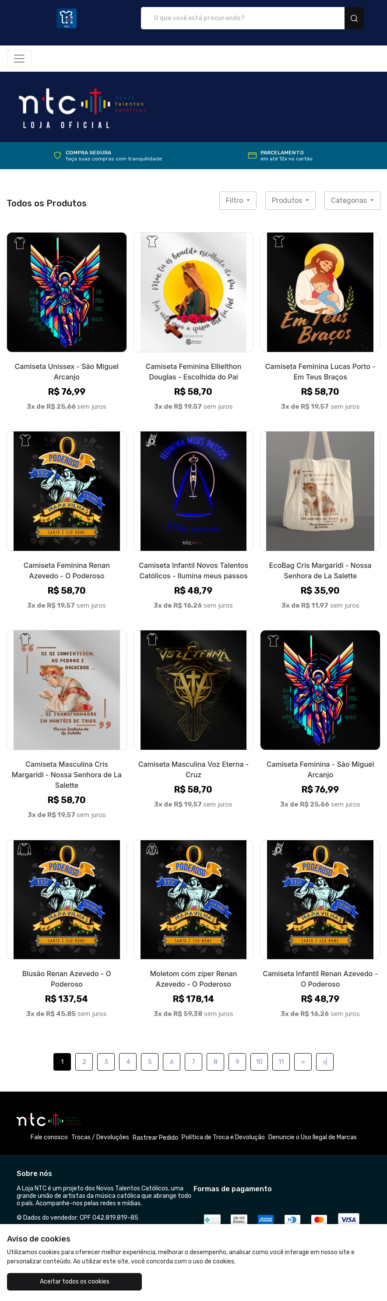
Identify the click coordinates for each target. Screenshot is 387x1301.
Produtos (288, 200)
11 (281, 1062)
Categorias (350, 200)
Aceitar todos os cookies (69, 1281)
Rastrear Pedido (155, 1137)
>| (325, 1062)
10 (259, 1062)
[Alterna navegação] (19, 58)
